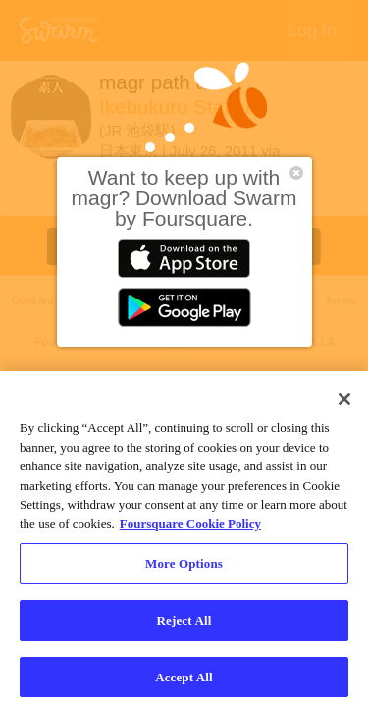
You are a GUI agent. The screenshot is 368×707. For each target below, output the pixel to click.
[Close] (344, 404)
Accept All (184, 682)
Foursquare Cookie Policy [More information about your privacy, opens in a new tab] (190, 528)
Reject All (184, 625)
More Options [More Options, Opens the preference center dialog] (184, 569)
